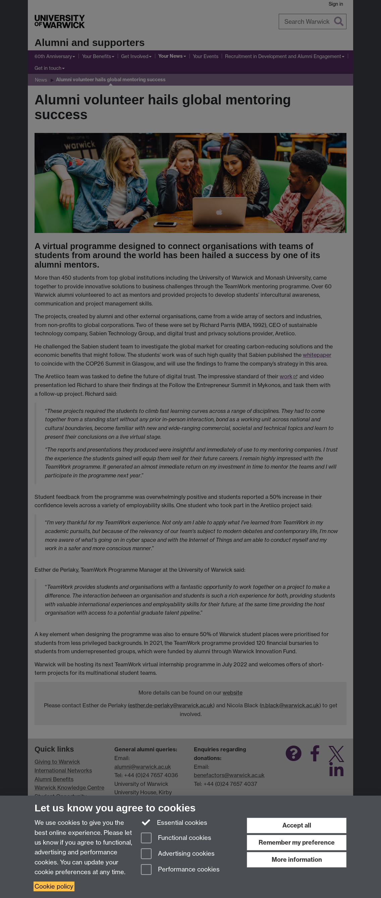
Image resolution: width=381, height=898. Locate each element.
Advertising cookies (178, 854)
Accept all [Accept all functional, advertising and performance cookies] (296, 825)
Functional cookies (176, 838)
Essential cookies (174, 822)
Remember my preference (297, 842)
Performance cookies (180, 870)
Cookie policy (54, 886)
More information (297, 859)
